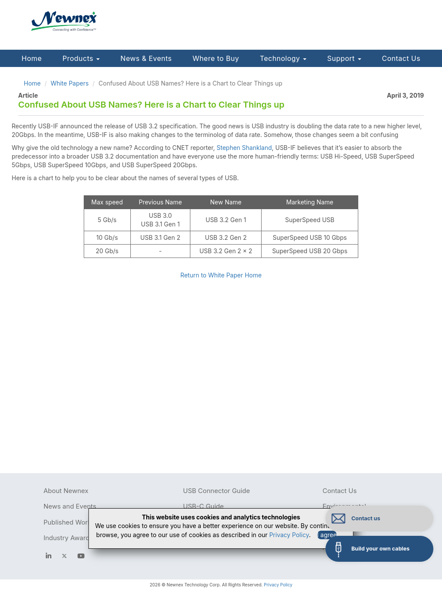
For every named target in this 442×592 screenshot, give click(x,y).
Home (32, 58)
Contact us (365, 518)
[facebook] (48, 556)
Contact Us (401, 58)
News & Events (146, 58)
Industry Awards (68, 538)
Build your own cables (380, 548)
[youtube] (81, 556)
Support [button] (344, 58)
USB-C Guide (203, 506)
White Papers (69, 83)
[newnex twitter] (64, 556)
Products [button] (81, 58)
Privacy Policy (278, 584)
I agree (327, 534)
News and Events (70, 506)
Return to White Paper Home (221, 275)
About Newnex (66, 491)
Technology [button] (283, 58)
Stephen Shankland (244, 147)
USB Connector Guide (216, 491)
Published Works (69, 522)
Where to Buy (216, 58)
